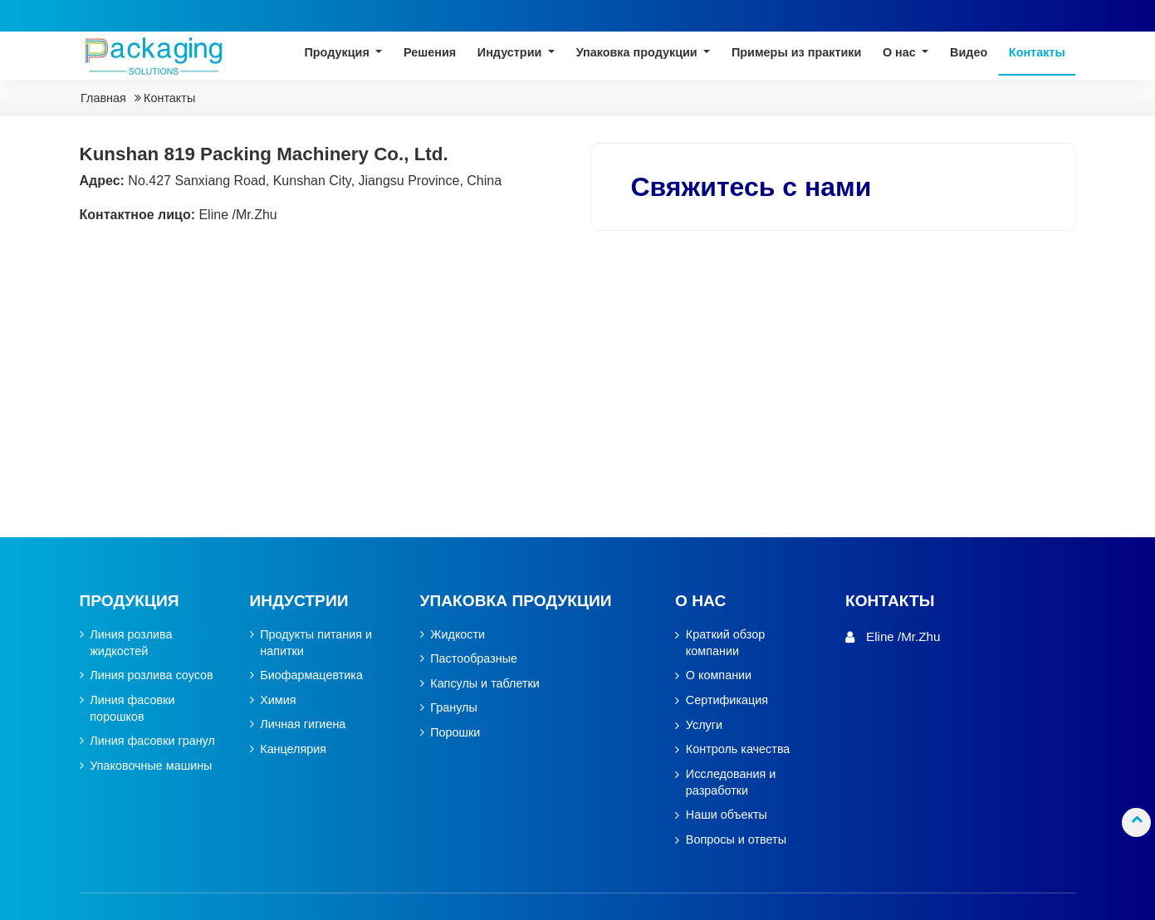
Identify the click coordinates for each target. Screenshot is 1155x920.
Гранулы (453, 709)
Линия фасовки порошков (132, 708)
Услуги (704, 725)
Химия (278, 700)
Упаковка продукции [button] (638, 53)
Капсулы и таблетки (485, 684)
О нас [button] (901, 53)
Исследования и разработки (731, 782)
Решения (430, 53)
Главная (103, 98)
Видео (968, 53)
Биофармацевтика (311, 675)
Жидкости (457, 635)
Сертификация (727, 700)
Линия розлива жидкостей (131, 643)
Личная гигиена (302, 725)
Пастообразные (473, 659)
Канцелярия (293, 749)
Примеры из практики (796, 53)
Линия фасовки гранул (152, 742)
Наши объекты (726, 815)
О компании (718, 675)
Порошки (455, 733)
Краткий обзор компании (725, 643)
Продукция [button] (338, 53)
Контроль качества (738, 749)
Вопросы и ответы (736, 840)
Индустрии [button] (511, 53)
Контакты (1037, 53)
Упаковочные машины (151, 766)
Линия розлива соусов (151, 675)
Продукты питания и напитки (316, 643)
